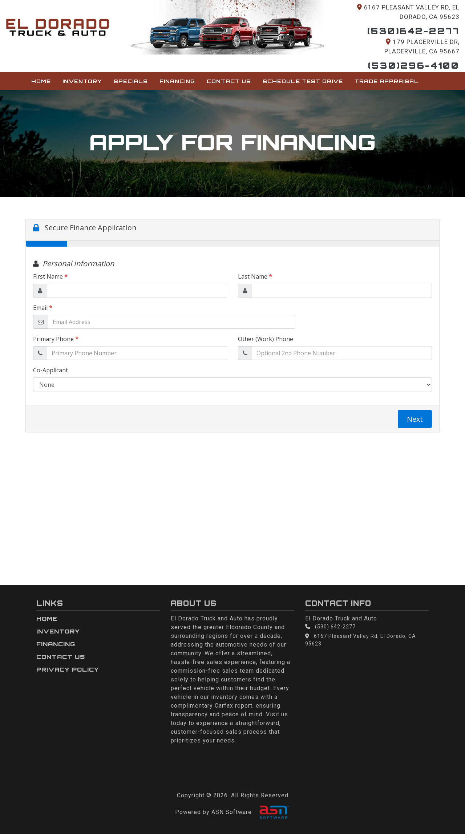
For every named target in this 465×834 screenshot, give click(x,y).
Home (41, 81)
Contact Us (229, 81)
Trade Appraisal (387, 81)
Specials (131, 81)
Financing (177, 81)
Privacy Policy (67, 669)
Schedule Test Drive (303, 81)
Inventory (82, 81)
